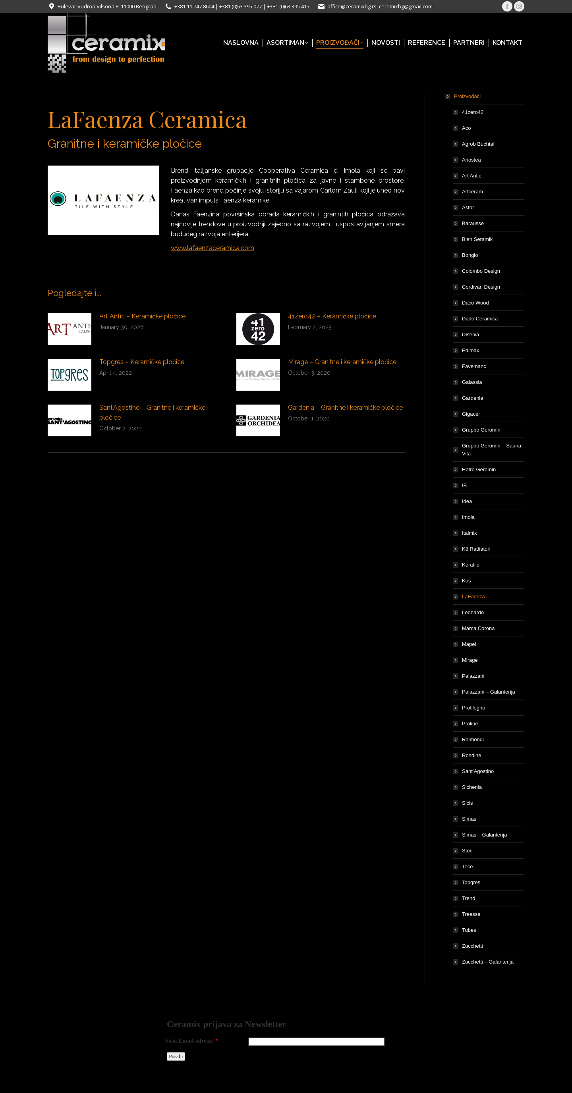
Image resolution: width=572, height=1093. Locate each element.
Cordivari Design (481, 287)
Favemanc (474, 366)
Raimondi (473, 739)
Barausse (473, 223)
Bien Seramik (477, 239)
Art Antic (471, 176)
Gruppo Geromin (481, 430)
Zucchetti (472, 946)
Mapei (469, 644)
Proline (470, 724)
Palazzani (473, 676)
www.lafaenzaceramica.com (212, 248)
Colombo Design (481, 271)
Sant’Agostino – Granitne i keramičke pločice (152, 412)
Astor (468, 207)
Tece (467, 866)
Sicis (467, 803)
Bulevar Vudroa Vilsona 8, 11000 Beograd (107, 6)
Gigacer (471, 414)
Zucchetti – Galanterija (488, 962)
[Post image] (69, 329)
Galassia (472, 382)
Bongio (470, 255)
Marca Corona (478, 628)
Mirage (470, 660)
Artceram (472, 192)
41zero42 (472, 112)
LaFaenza (473, 597)
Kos (466, 581)
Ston (467, 851)
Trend (468, 898)
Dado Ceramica (480, 319)
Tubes (469, 930)
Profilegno (473, 708)
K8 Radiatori (476, 549)
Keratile (470, 565)
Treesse (471, 914)
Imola (468, 517)
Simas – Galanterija (484, 835)
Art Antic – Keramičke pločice (142, 316)
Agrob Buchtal (478, 144)
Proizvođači (463, 96)
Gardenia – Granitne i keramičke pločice (345, 407)
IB (464, 485)
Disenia (470, 334)
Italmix (469, 533)
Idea (467, 501)
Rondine (471, 755)
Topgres (471, 882)
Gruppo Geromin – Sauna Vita (491, 450)
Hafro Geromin (479, 469)
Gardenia (472, 398)
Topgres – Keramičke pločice (141, 362)
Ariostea (471, 160)
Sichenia (472, 787)
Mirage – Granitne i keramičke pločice (342, 362)
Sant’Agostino (478, 771)
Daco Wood (475, 303)
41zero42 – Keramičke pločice (332, 316)
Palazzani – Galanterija (488, 692)
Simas (469, 819)
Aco (466, 128)
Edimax (470, 350)
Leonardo (473, 612)
